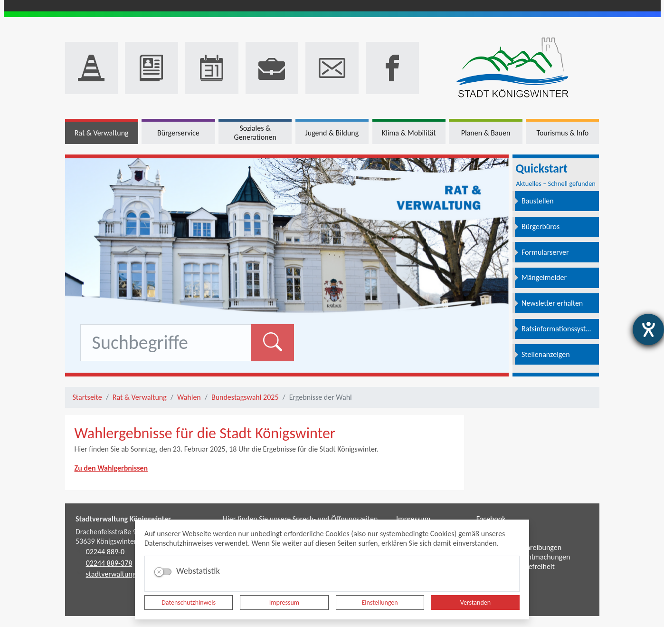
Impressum (284, 602)
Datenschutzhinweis (188, 602)
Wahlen (189, 397)
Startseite (87, 397)
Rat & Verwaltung (140, 397)
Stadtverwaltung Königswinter (123, 518)
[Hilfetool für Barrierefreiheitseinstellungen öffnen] (648, 329)
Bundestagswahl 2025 (245, 397)
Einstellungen (380, 602)
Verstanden (475, 602)
